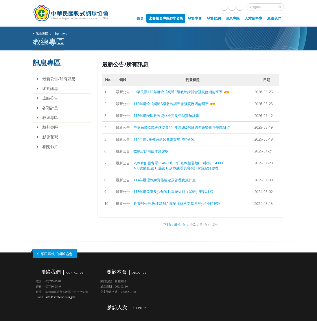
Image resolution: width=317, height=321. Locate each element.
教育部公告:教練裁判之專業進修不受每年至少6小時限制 (177, 203)
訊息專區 (233, 18)
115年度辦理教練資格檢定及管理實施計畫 (166, 115)
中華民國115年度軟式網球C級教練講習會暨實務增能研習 (178, 91)
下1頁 (167, 224)
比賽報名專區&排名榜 (166, 18)
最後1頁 (179, 224)
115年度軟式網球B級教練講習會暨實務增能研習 (171, 103)
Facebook (224, 7)
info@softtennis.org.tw (61, 297)
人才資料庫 (253, 18)
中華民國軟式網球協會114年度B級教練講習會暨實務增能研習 (181, 127)
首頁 (140, 18)
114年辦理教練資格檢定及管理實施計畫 (164, 180)
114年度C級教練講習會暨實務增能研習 (163, 139)
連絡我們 (274, 18)
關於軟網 (214, 18)
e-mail (232, 7)
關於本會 (195, 18)
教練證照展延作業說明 (151, 151)
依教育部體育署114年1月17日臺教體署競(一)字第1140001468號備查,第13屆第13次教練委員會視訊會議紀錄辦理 (179, 166)
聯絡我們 (239, 7)
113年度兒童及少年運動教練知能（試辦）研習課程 (173, 191)
